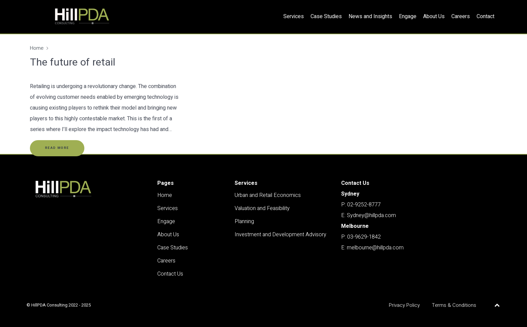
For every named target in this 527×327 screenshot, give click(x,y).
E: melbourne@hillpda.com (372, 248)
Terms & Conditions (454, 305)
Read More (57, 148)
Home (36, 48)
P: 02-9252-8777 (361, 205)
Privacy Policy (404, 305)
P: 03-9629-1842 (361, 237)
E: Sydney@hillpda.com (368, 215)
